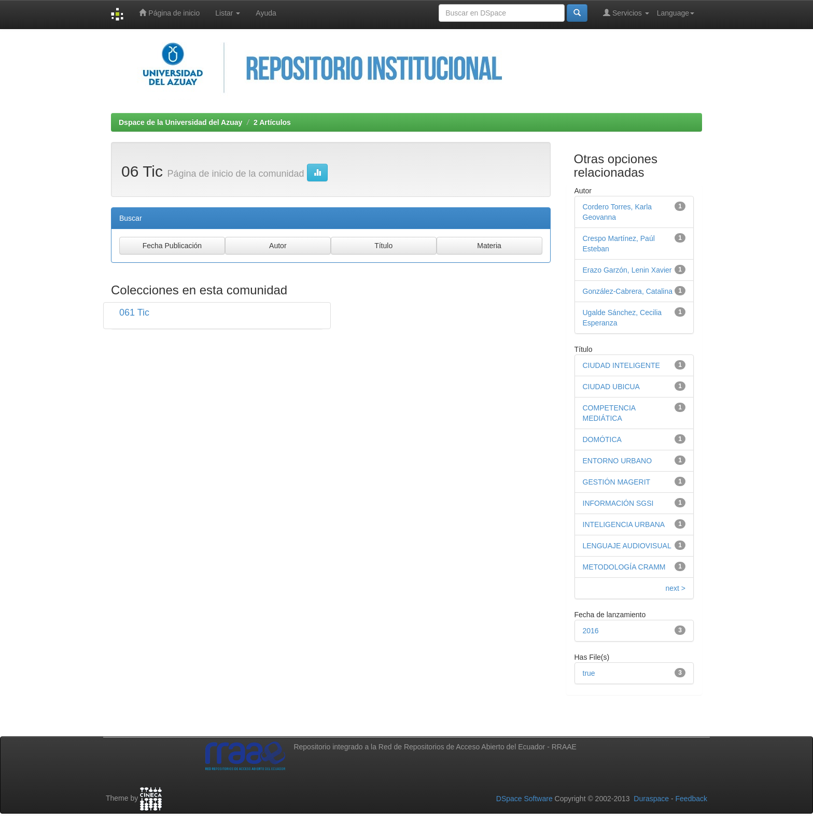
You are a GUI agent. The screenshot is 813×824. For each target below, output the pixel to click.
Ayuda (266, 13)
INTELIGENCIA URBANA (624, 524)
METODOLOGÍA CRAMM (624, 567)
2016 (591, 631)
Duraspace (651, 798)
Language (675, 13)
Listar (227, 13)
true (589, 673)
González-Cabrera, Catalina (628, 291)
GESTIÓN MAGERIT (617, 482)
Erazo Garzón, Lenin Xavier (627, 270)
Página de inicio (169, 12)
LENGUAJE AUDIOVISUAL (627, 546)
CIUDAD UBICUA (611, 386)
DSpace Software (524, 798)
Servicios (626, 12)
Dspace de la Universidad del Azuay (180, 122)
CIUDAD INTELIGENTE (621, 365)
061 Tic (134, 312)
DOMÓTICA (602, 439)
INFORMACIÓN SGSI (618, 503)
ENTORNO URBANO (617, 461)
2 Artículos (272, 122)
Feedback (691, 798)
